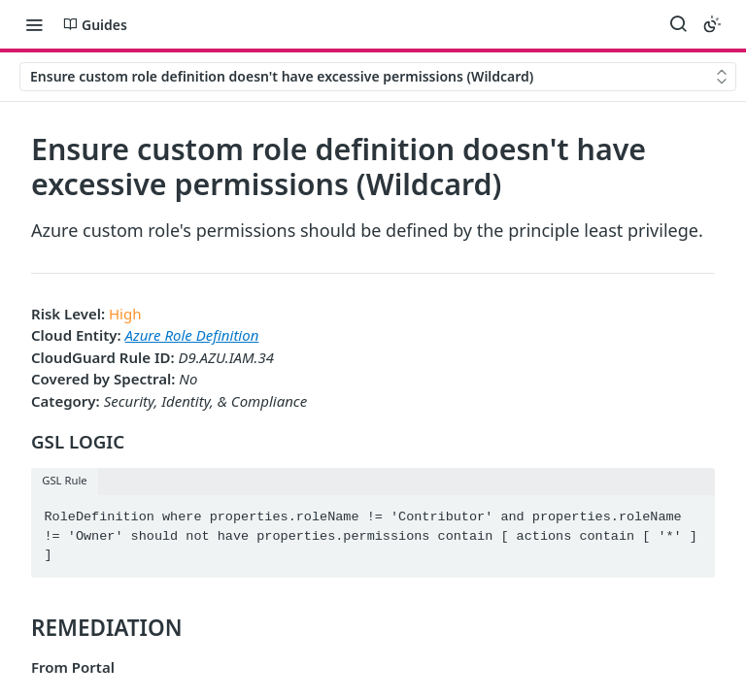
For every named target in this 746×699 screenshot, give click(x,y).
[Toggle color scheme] (712, 24)
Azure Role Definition (192, 335)
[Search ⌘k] (678, 24)
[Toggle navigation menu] (34, 24)
